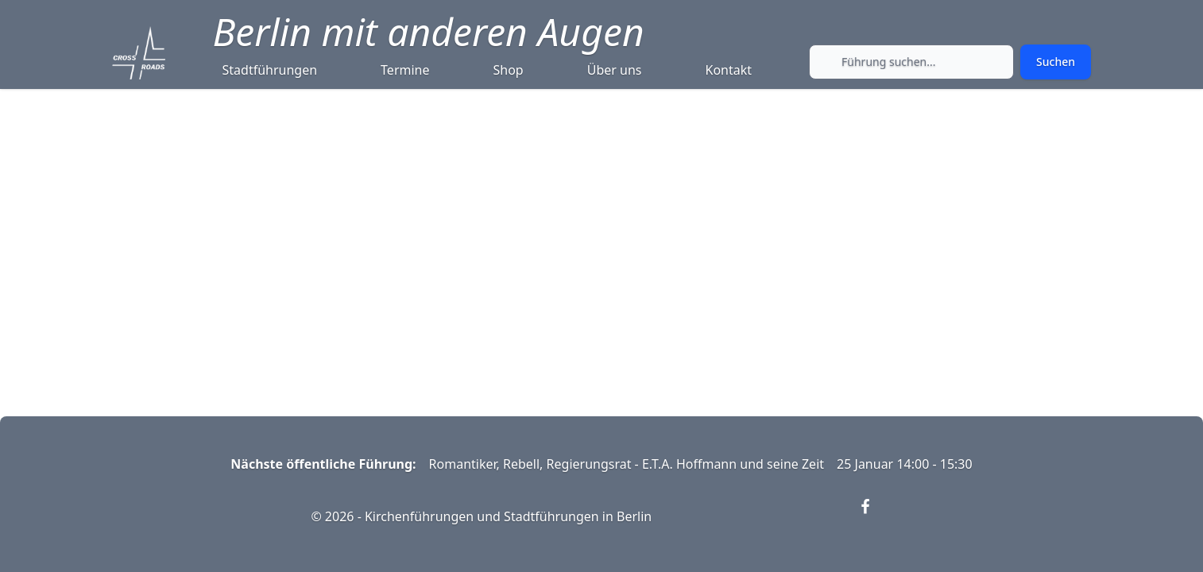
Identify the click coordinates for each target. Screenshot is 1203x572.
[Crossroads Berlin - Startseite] (138, 52)
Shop (508, 70)
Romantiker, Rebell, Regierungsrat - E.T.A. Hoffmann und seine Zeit (626, 464)
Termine (405, 70)
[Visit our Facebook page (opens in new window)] (874, 516)
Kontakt (729, 70)
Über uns (614, 70)
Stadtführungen (270, 70)
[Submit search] (1055, 61)
